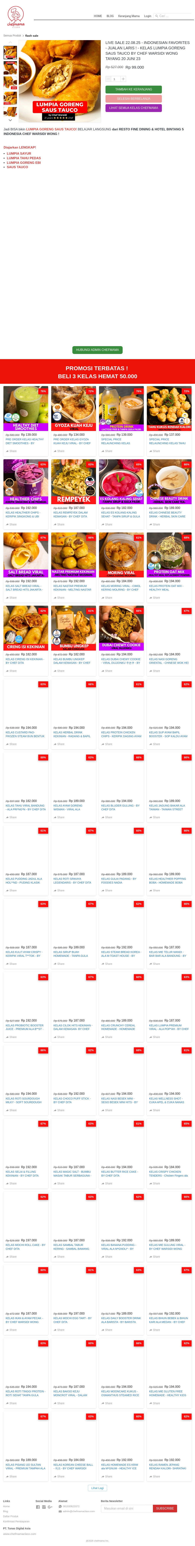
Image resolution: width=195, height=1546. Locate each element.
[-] (38, 1507)
